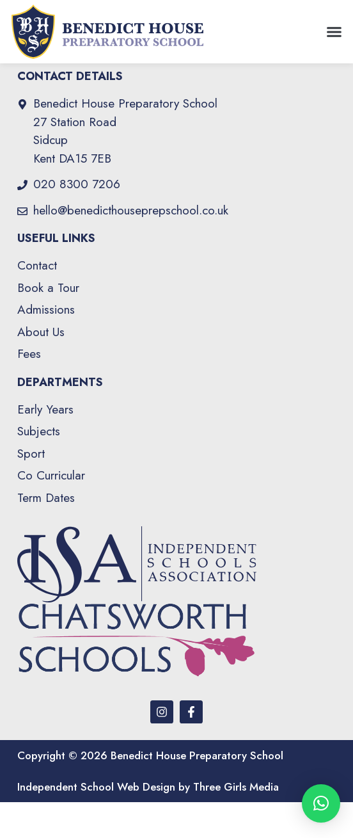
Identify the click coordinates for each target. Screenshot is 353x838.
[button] (334, 32)
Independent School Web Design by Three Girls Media (148, 822)
